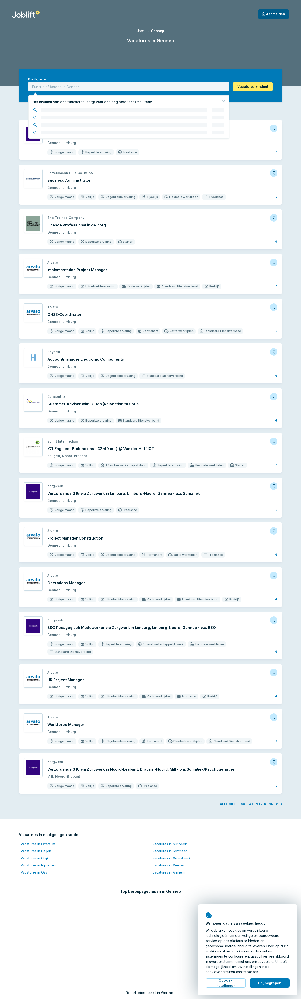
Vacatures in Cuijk (35, 851)
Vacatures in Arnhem (168, 865)
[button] (253, 86)
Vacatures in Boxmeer (169, 844)
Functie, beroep (37, 79)
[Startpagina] (26, 14)
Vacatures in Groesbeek (171, 851)
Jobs (141, 31)
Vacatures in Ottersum (38, 836)
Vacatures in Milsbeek (169, 836)
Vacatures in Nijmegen (38, 858)
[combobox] (128, 86)
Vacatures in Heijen (36, 844)
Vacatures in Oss (34, 865)
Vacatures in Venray (168, 858)
